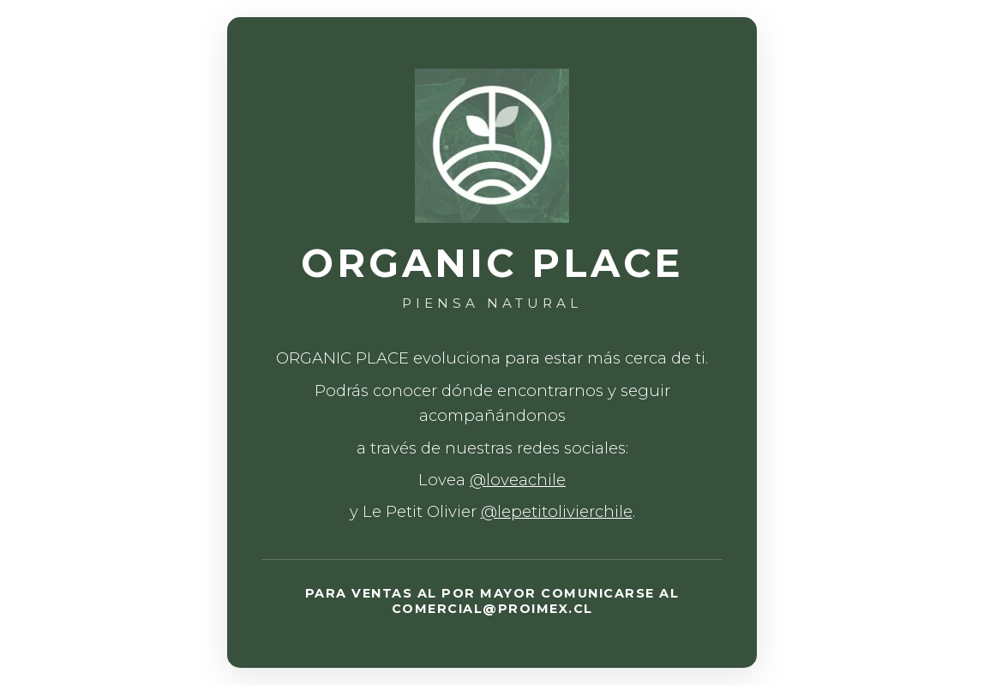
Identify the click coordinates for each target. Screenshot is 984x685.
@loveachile (518, 480)
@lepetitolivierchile (557, 511)
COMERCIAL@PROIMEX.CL (492, 608)
